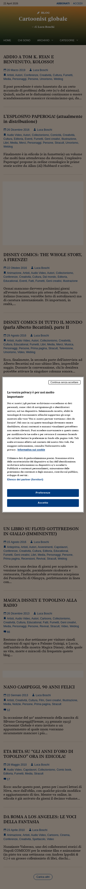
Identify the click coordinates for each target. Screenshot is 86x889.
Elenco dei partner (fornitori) (25, 479)
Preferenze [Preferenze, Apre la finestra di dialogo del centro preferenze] (43, 492)
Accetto (43, 502)
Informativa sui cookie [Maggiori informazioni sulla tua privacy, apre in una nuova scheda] (31, 449)
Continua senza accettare (64, 382)
